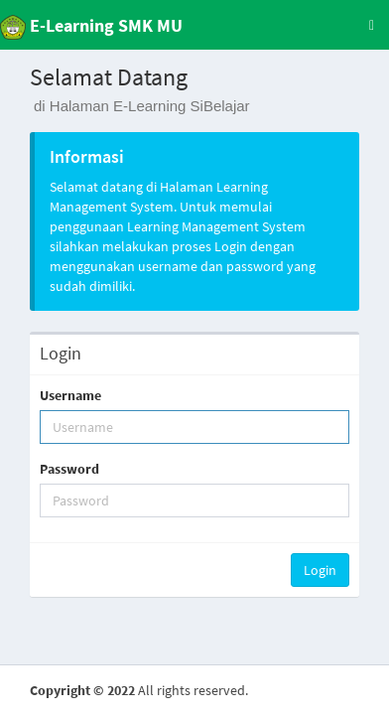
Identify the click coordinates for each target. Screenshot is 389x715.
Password (69, 469)
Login (320, 570)
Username (70, 395)
